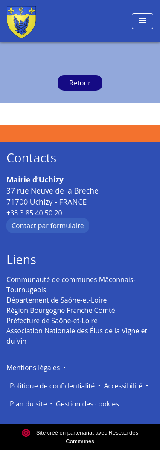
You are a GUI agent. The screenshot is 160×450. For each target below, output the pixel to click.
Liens (21, 259)
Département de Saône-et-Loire (56, 300)
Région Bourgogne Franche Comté (60, 310)
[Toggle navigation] (142, 21)
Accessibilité (123, 386)
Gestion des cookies (87, 404)
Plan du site (28, 404)
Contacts (31, 157)
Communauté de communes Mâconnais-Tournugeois (71, 284)
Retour (80, 83)
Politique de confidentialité (52, 386)
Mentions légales (33, 367)
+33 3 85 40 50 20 (34, 213)
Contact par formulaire (48, 225)
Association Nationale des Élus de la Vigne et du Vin (76, 336)
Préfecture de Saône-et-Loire (52, 320)
